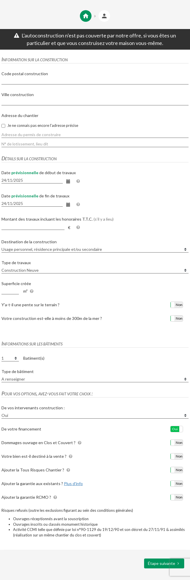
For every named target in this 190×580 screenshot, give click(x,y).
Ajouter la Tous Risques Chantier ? (36, 469)
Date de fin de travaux (35, 195)
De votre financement (21, 428)
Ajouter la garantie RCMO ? (29, 497)
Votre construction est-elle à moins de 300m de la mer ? (51, 318)
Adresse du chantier (19, 115)
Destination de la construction (29, 241)
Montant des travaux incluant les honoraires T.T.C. (57, 219)
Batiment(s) (33, 358)
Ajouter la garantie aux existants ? (42, 483)
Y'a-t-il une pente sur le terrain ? (30, 304)
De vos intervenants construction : (33, 407)
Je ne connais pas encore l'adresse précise (39, 125)
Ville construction (17, 94)
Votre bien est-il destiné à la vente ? (37, 456)
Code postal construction (24, 73)
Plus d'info (73, 483)
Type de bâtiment (17, 371)
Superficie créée (16, 283)
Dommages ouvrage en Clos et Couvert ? (42, 442)
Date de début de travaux (38, 172)
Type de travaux (16, 262)
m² (25, 291)
